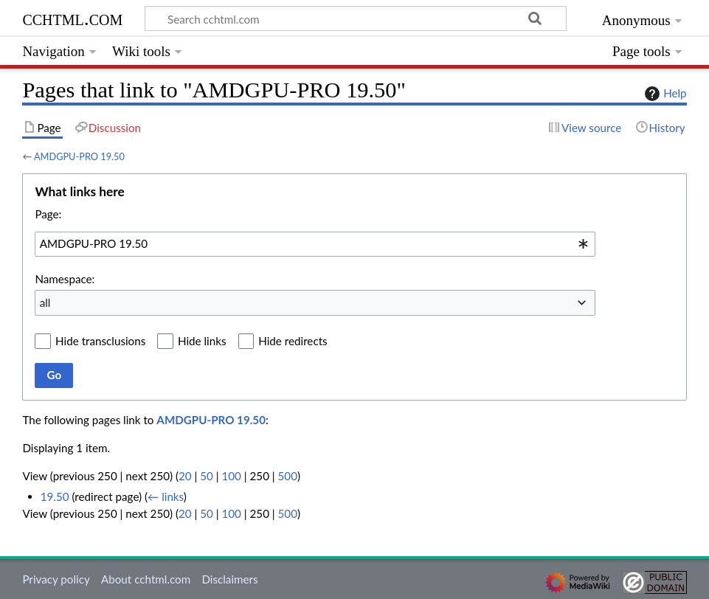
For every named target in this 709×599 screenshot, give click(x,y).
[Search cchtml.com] (355, 18)
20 (185, 475)
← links (166, 496)
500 (287, 475)
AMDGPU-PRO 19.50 (79, 156)
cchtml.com (72, 18)
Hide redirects (292, 340)
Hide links (202, 340)
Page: (48, 214)
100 (231, 475)
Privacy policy (55, 579)
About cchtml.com (145, 579)
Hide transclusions (100, 340)
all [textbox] (45, 302)
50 (206, 475)
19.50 (55, 496)
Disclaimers (229, 579)
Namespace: (64, 278)
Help (663, 93)
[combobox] (315, 244)
